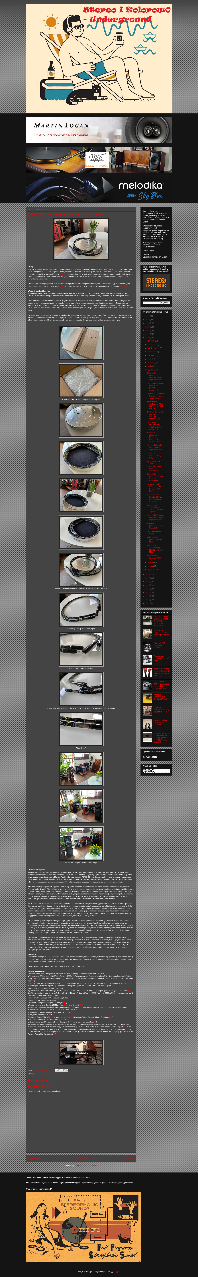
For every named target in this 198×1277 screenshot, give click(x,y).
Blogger (116, 1272)
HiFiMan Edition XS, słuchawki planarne (160, 722)
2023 (147, 327)
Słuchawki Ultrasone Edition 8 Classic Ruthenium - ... (155, 477)
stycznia (151, 570)
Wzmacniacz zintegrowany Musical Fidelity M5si (154, 548)
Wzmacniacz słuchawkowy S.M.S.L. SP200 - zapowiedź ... (155, 508)
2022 (147, 330)
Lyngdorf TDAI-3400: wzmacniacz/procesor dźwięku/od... (155, 465)
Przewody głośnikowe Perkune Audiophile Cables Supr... (154, 437)
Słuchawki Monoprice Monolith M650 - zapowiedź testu (154, 376)
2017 (147, 581)
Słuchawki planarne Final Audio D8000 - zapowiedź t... (155, 386)
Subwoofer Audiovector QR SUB (154, 455)
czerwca (151, 363)
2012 (147, 600)
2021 (147, 334)
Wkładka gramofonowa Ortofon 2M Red (160, 696)
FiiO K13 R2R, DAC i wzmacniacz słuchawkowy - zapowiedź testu (161, 685)
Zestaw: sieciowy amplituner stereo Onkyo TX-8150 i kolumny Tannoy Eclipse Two (161, 621)
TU (38, 978)
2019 (147, 574)
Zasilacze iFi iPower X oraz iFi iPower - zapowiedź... (155, 396)
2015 (147, 589)
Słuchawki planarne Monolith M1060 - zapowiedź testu (155, 517)
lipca (150, 359)
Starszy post (128, 1159)
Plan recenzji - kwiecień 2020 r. (154, 557)
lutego (150, 566)
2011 (147, 603)
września (152, 352)
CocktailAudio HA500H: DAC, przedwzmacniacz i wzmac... (155, 498)
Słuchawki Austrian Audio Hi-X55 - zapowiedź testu (155, 447)
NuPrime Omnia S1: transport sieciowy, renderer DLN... (155, 415)
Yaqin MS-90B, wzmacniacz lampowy (160, 645)
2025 (147, 320)
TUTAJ (46, 272)
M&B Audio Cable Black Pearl (46, 1074)
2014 (147, 592)
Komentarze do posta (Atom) (86, 1165)
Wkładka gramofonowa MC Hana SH (155, 525)
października (153, 348)
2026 (147, 316)
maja (150, 366)
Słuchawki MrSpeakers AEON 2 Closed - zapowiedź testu (155, 425)
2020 (147, 338)
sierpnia (151, 355)
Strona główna (81, 1159)
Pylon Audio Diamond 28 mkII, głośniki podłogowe (161, 632)
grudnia (151, 341)
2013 (147, 596)
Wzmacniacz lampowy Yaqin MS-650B (162, 658)
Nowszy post (34, 1159)
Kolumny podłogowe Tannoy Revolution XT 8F (161, 709)
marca (150, 562)
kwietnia (151, 370)
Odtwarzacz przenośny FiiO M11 (154, 539)
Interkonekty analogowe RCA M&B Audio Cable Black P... (155, 405)
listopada (152, 344)
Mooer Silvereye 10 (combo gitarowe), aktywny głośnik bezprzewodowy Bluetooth (162, 737)
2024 (147, 323)
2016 (147, 585)
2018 (147, 578)
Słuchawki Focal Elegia (154, 532)
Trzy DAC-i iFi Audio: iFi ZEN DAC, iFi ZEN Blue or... (154, 487)
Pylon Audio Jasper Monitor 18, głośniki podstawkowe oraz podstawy (162, 672)
